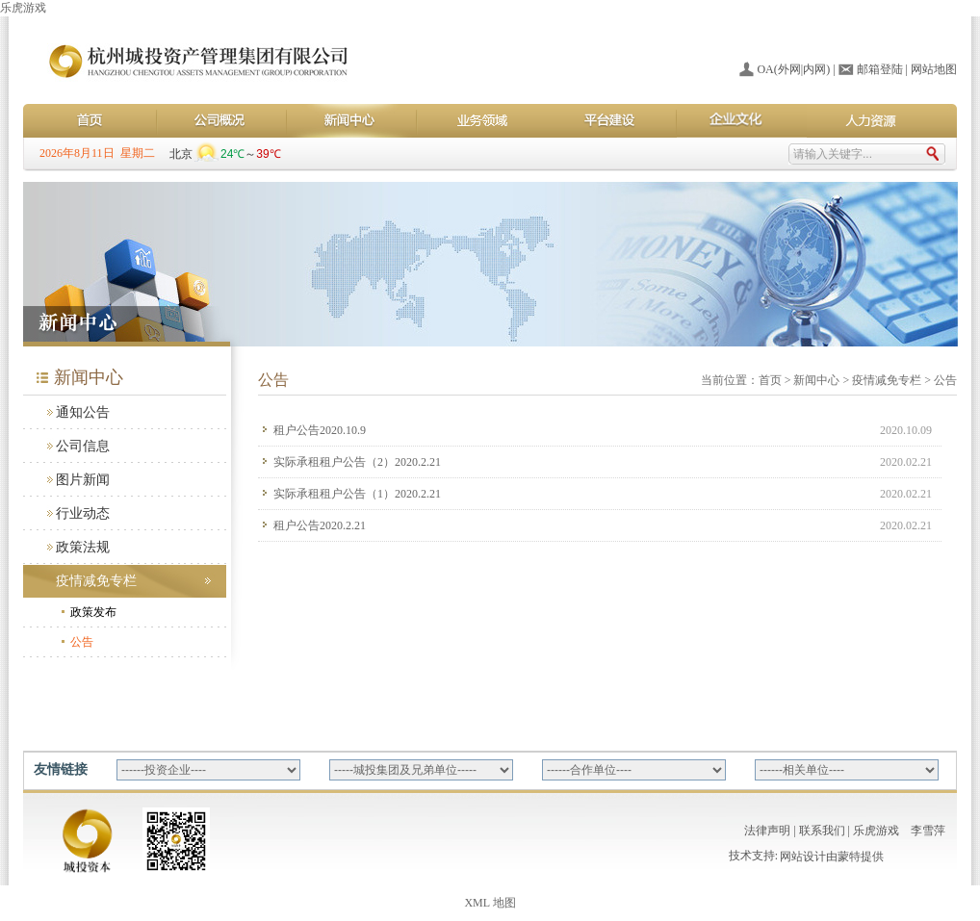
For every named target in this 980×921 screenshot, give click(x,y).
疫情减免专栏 (96, 581)
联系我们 (822, 830)
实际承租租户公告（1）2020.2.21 (357, 493)
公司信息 (83, 446)
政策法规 (83, 547)
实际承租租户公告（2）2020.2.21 (357, 462)
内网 (814, 69)
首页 (770, 380)
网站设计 (803, 858)
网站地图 (934, 69)
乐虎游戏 (23, 7)
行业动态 (83, 513)
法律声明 (767, 830)
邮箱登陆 (880, 69)
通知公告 (83, 412)
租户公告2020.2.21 (319, 525)
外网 (789, 69)
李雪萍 (928, 830)
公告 (81, 642)
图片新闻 (83, 480)
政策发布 (93, 612)
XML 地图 (489, 902)
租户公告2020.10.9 (319, 430)
